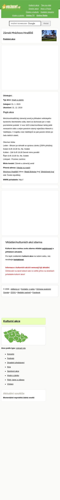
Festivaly (10, 358)
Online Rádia (41, 15)
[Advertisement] (30, 67)
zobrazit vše (21, 348)
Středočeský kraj (47, 172)
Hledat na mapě (23, 168)
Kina (9, 367)
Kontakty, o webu (28, 289)
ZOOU (13, 292)
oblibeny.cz (15, 289)
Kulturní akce (34, 5)
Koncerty (10, 354)
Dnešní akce (34, 9)
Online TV (30, 15)
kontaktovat (19, 260)
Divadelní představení (15, 363)
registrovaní (47, 248)
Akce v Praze (45, 9)
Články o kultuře (32, 12)
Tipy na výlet (46, 5)
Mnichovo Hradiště (10, 172)
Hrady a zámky (18, 15)
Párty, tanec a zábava (15, 380)
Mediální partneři (24, 292)
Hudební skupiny (47, 12)
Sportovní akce (13, 371)
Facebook (36, 292)
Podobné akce (9, 39)
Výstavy (10, 384)
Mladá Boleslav (30, 172)
